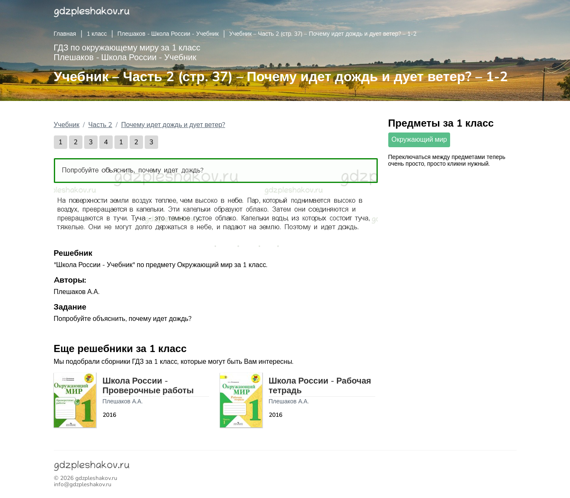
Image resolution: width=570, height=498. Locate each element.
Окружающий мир (419, 139)
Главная (65, 34)
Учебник (67, 125)
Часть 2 (100, 125)
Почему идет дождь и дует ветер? (173, 125)
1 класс (97, 34)
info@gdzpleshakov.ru (82, 484)
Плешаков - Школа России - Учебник (168, 34)
